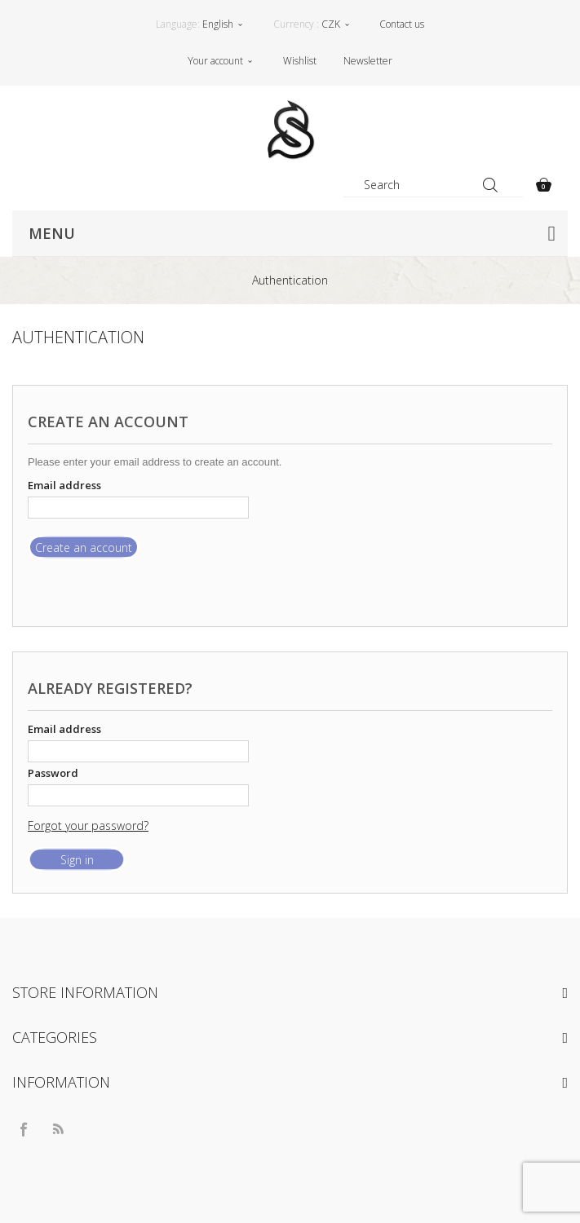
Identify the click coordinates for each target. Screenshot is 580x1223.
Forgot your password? (88, 825)
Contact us (401, 24)
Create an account (83, 547)
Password (53, 773)
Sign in (77, 860)
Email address (64, 485)
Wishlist (300, 61)
